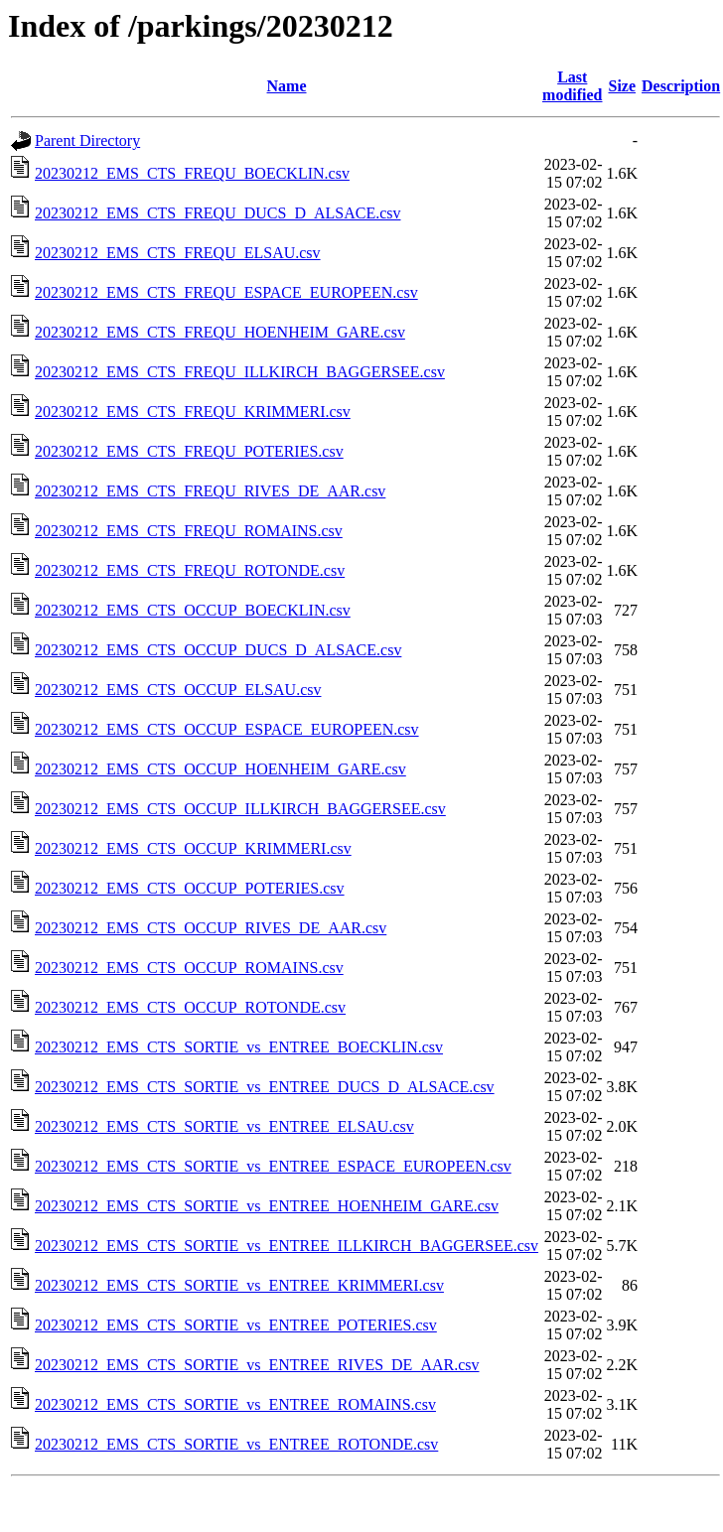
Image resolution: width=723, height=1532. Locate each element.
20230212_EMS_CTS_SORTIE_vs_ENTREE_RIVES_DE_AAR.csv (257, 1364)
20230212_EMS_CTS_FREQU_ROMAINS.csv (189, 530)
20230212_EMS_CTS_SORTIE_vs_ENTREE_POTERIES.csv (236, 1325)
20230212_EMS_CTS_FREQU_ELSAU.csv (178, 252)
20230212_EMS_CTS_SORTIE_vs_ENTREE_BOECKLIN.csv (239, 1047)
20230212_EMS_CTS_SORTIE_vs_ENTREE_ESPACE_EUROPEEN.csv (273, 1166)
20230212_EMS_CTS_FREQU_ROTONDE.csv (190, 570)
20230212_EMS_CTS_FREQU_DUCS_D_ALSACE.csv (217, 213)
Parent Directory (87, 140)
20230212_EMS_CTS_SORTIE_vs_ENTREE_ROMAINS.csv (235, 1404)
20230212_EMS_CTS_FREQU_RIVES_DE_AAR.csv (210, 491)
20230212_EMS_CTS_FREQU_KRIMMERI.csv (193, 411)
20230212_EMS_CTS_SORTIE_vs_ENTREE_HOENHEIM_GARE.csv (267, 1205)
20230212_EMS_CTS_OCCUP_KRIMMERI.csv (193, 848)
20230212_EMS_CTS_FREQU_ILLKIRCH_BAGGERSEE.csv (240, 371)
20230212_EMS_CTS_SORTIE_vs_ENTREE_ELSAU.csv (224, 1126)
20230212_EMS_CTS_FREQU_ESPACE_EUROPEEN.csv (226, 292)
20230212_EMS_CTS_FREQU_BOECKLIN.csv (192, 173)
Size (623, 85)
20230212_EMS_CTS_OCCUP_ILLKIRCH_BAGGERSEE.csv (240, 808)
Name (287, 85)
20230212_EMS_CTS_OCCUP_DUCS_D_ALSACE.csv (218, 649)
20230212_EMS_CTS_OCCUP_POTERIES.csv (190, 888)
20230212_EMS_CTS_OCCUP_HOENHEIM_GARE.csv (220, 769)
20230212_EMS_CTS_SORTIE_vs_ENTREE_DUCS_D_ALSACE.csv (265, 1086)
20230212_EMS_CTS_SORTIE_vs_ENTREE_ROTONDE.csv (236, 1444)
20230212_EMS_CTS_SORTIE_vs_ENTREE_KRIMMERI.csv (239, 1285)
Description (681, 85)
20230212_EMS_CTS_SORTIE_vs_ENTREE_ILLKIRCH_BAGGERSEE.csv (286, 1245)
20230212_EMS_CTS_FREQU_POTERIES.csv (189, 451)
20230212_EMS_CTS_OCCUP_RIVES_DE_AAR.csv (210, 927)
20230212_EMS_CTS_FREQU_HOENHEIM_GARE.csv (220, 332)
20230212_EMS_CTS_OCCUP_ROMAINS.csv (189, 967)
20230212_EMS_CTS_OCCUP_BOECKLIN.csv (193, 610)
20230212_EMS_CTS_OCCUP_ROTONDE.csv (190, 1007)
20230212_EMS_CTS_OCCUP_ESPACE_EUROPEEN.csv (227, 729)
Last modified (572, 86)
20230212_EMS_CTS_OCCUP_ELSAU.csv (178, 689)
